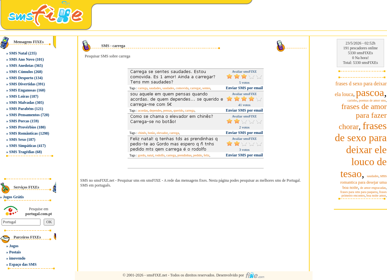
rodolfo (160, 155)
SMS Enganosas (22, 90)
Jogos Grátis (13, 197)
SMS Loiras (19, 96)
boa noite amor (376, 195)
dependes (156, 110)
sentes (206, 88)
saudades (155, 88)
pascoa (370, 92)
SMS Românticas (23, 133)
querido (178, 110)
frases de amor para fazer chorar (363, 116)
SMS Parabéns (21, 108)
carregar (195, 88)
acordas (143, 110)
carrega (142, 88)
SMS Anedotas (21, 65)
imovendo (17, 258)
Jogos (13, 246)
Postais (15, 252)
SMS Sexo (17, 139)
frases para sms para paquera (359, 192)
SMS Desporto (21, 78)
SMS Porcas (19, 121)
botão (151, 133)
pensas (167, 110)
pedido (197, 155)
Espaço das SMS (23, 264)
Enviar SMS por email (244, 88)
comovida (182, 88)
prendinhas (184, 155)
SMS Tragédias (21, 152)
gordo (141, 155)
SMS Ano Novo (21, 59)
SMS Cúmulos (21, 71)
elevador (162, 133)
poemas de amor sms (372, 100)
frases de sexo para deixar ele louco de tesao (361, 149)
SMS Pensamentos (24, 115)
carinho (352, 100)
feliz (207, 155)
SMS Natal (18, 53)
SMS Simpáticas (22, 145)
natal (150, 155)
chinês (142, 133)
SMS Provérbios (22, 127)
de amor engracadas (373, 187)
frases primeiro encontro (364, 193)
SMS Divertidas (22, 84)
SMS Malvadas (21, 102)
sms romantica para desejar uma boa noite (363, 181)
